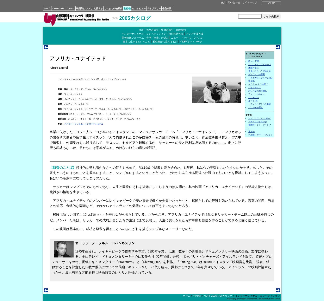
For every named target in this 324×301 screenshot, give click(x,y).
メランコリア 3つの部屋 (259, 104)
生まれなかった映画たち (259, 71)
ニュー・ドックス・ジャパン (187, 37)
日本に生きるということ (136, 41)
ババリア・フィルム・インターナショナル (83, 124)
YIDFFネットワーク (191, 41)
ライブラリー (154, 8)
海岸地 (251, 81)
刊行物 (127, 8)
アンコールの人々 (256, 94)
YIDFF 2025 (58, 8)
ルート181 (253, 101)
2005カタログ (135, 18)
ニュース (70, 8)
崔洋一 (251, 131)
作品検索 (166, 8)
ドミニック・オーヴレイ (259, 118)
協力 (223, 2)
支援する (98, 8)
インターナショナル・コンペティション (144, 33)
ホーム (47, 8)
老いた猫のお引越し (257, 91)
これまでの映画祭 (113, 8)
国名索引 (181, 29)
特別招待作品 (176, 33)
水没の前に (253, 68)
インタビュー (139, 8)
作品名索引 (152, 29)
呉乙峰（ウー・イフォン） (260, 135)
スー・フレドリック (257, 121)
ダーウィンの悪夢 (256, 74)
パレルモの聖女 (255, 107)
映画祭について (84, 8)
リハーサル (253, 97)
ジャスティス (254, 87)
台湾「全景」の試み (157, 37)
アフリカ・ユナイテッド (259, 64)
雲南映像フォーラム (133, 37)
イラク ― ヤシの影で (258, 84)
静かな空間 (253, 61)
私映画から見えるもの (165, 41)
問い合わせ (234, 2)
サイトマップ (249, 2)
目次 (141, 29)
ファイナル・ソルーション (260, 78)
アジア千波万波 (194, 33)
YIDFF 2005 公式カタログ (217, 295)
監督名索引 (167, 29)
